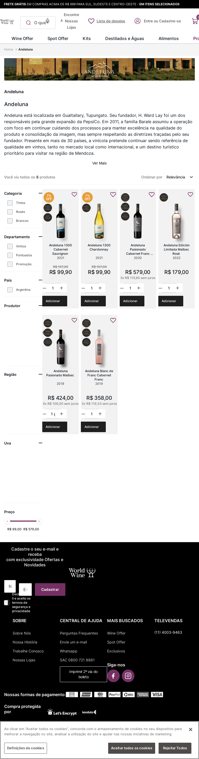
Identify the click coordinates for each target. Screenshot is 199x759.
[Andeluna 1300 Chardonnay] (99, 248)
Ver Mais (99, 163)
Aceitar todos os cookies (131, 750)
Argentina (23, 290)
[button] (47, 20)
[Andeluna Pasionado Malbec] (60, 374)
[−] (44, 287)
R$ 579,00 (31, 529)
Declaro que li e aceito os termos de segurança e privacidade (21, 602)
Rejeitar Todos (175, 750)
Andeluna (25, 49)
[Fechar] (190, 732)
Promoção (24, 264)
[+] (61, 287)
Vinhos (21, 246)
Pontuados (24, 255)
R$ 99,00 (14, 529)
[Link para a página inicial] (9, 49)
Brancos (22, 221)
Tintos (20, 203)
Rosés (20, 212)
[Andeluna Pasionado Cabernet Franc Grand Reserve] (138, 248)
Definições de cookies (25, 750)
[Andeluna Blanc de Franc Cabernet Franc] (99, 374)
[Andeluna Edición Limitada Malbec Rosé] (176, 248)
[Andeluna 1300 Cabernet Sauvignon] (60, 248)
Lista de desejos (111, 21)
